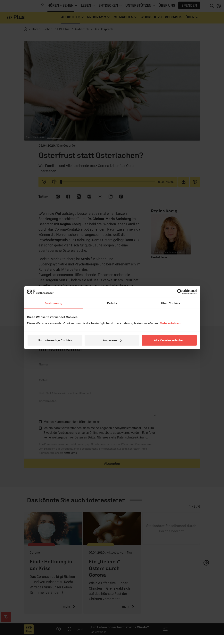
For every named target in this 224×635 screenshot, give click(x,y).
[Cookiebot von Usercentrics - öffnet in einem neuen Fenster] (180, 292)
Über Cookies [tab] (170, 303)
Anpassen (112, 340)
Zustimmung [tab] (53, 303)
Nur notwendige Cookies (55, 340)
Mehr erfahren (170, 323)
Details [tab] (112, 303)
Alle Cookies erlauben (169, 340)
